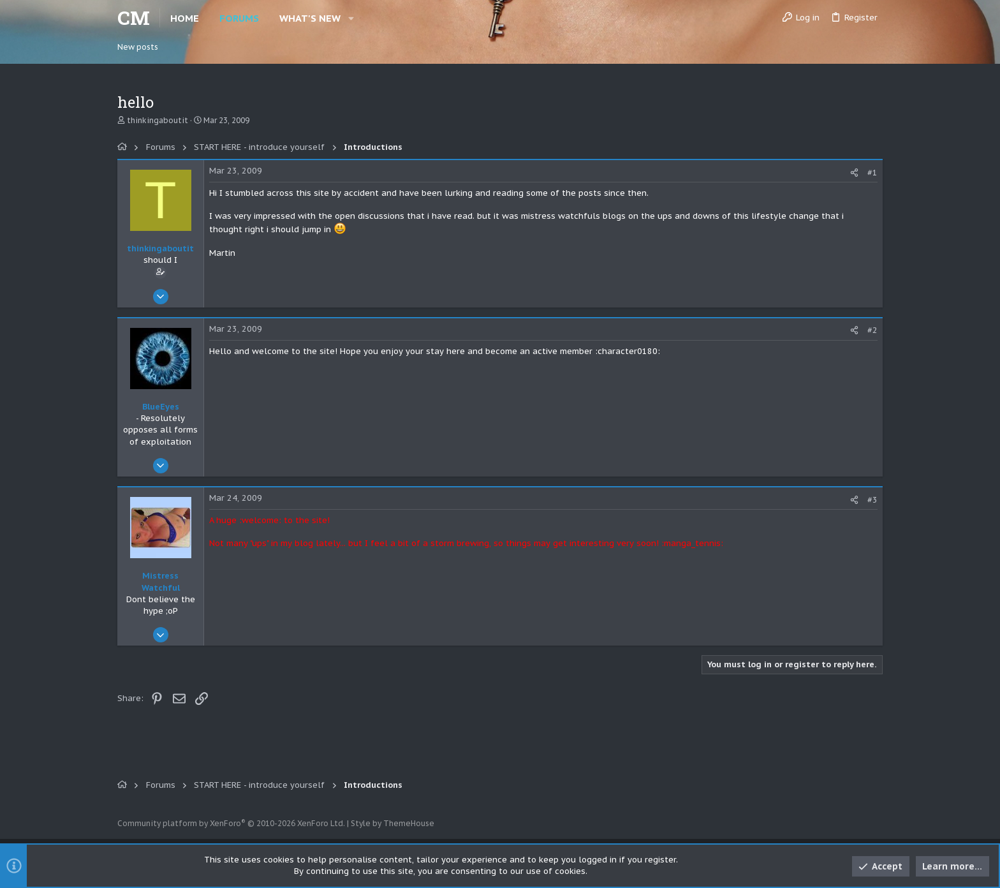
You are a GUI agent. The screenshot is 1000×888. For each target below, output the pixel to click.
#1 (872, 172)
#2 (872, 330)
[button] (351, 18)
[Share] (854, 172)
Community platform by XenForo (231, 823)
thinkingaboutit (157, 120)
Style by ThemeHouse (392, 823)
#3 (872, 499)
